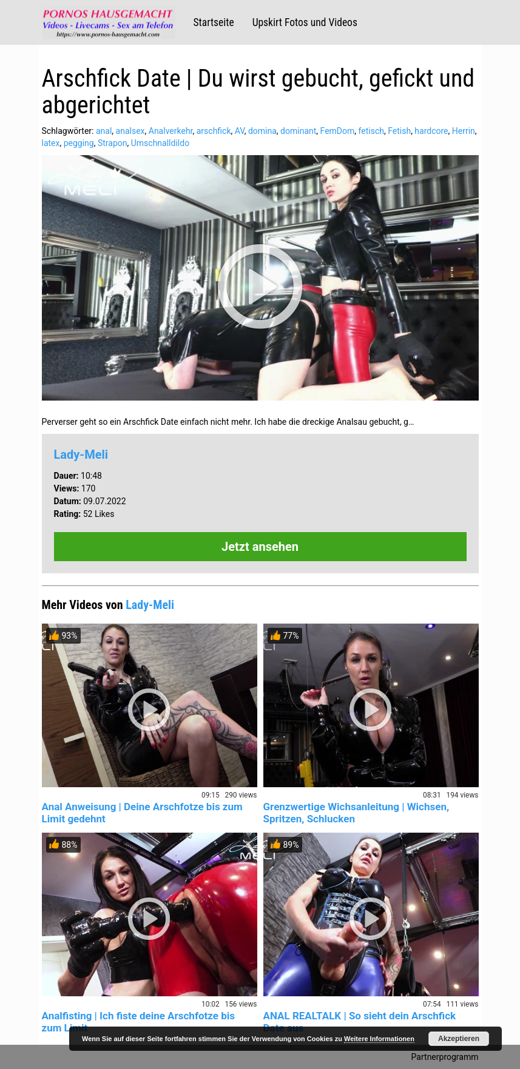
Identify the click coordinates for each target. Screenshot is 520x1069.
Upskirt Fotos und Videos (304, 22)
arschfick (214, 131)
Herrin (463, 131)
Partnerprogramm (445, 1057)
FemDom (337, 131)
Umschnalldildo (160, 143)
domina (262, 131)
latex (51, 143)
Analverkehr (171, 131)
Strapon (112, 143)
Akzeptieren (458, 1038)
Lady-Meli (81, 454)
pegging (79, 143)
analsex (130, 131)
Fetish (399, 131)
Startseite (214, 22)
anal (104, 131)
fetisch (371, 131)
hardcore (431, 131)
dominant (298, 131)
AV (240, 131)
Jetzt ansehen (260, 546)
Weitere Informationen (379, 1038)
